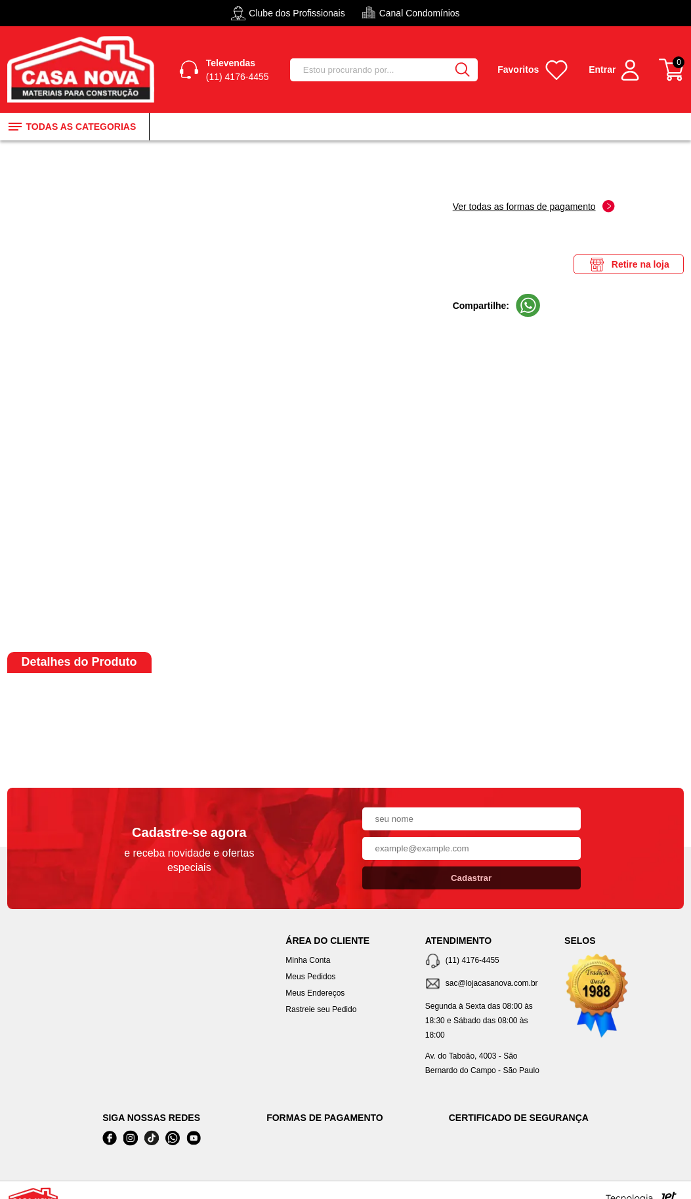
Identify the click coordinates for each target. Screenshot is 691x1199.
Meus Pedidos (310, 976)
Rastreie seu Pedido (320, 1009)
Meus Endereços (315, 993)
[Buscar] (462, 70)
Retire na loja (629, 264)
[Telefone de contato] (485, 961)
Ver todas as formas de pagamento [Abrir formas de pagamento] (534, 206)
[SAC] (485, 984)
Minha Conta (307, 960)
